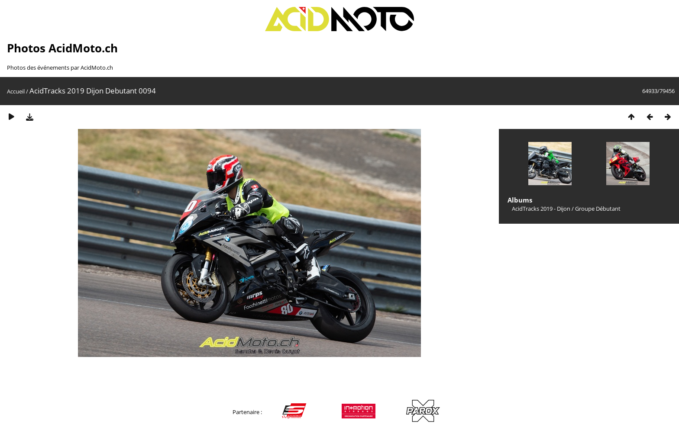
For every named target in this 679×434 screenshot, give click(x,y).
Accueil (16, 91)
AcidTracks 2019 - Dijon (541, 208)
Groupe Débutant (598, 208)
